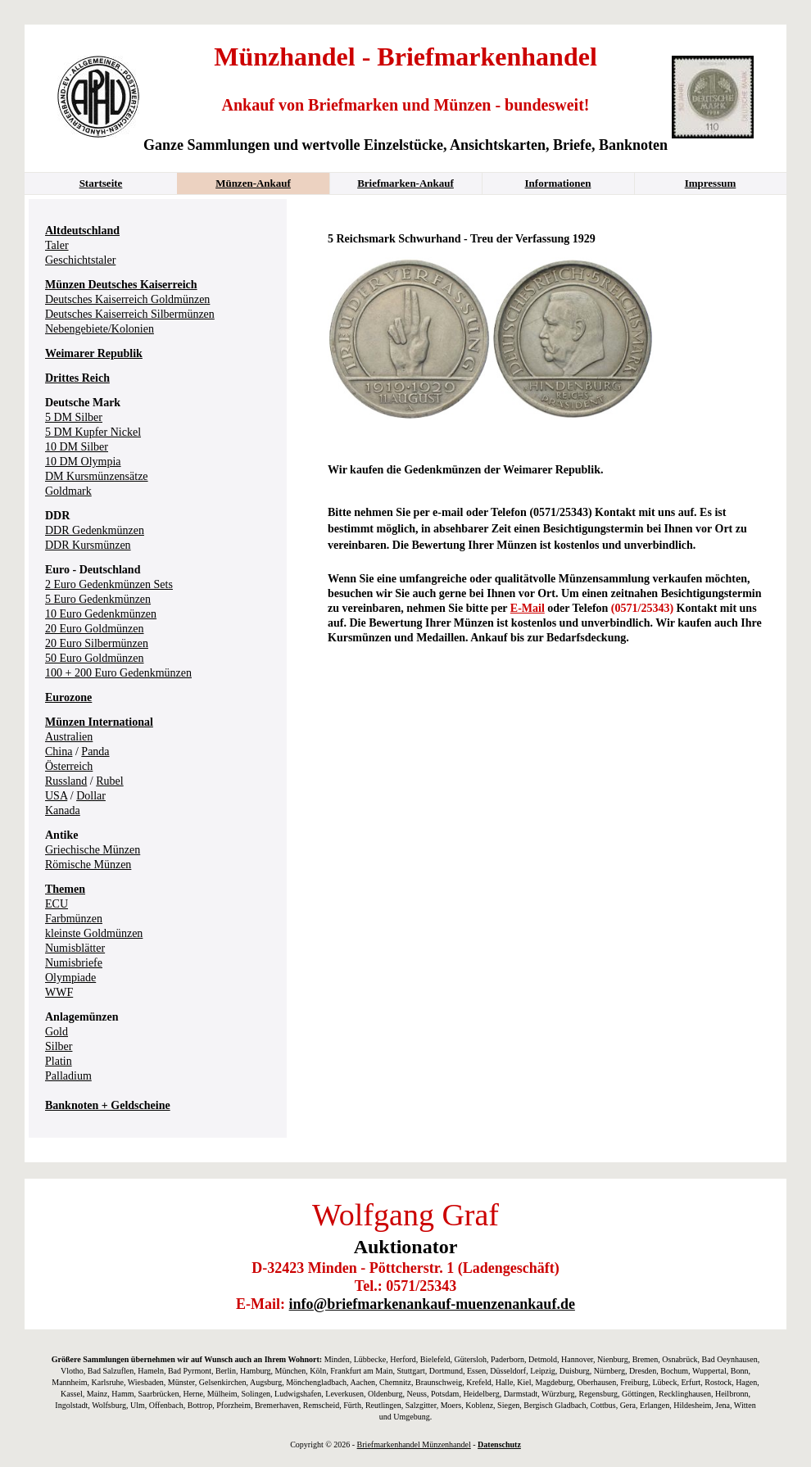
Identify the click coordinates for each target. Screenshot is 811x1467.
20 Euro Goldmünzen (94, 629)
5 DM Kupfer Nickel (93, 432)
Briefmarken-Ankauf (405, 183)
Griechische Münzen (92, 850)
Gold (56, 1032)
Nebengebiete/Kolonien (99, 329)
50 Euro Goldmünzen (94, 658)
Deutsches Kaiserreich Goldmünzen (127, 299)
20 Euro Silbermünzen (96, 643)
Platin (58, 1061)
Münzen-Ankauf (253, 183)
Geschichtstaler (80, 260)
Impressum (710, 183)
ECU (56, 904)
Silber (58, 1046)
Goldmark (68, 491)
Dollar (91, 796)
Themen (65, 889)
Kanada (62, 810)
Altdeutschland (82, 230)
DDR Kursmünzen (88, 545)
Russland (66, 781)
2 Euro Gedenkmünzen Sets (109, 584)
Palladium (68, 1076)
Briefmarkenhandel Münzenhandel (414, 1444)
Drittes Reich (77, 378)
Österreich (69, 766)
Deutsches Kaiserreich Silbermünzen (130, 314)
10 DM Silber (76, 447)
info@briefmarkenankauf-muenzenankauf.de (432, 1304)
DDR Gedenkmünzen (94, 530)
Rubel (109, 781)
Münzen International (99, 722)
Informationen (558, 183)
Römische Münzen (88, 864)
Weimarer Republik (94, 353)
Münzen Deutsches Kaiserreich (121, 284)
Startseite (101, 183)
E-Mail (527, 608)
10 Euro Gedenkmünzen (100, 614)
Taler (57, 245)
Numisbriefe (73, 963)
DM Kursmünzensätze (96, 476)
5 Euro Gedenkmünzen (98, 599)
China (58, 751)
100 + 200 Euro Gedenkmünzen (118, 673)
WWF (59, 992)
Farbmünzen (73, 918)
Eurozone (68, 697)
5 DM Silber (73, 417)
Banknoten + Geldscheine (107, 1105)
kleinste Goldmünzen (94, 933)
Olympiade (70, 977)
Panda (95, 751)
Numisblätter (75, 948)
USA (56, 796)
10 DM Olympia (83, 461)
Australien (69, 737)
